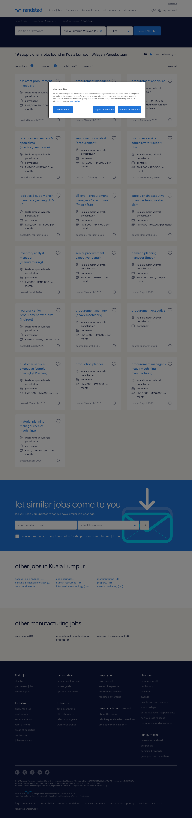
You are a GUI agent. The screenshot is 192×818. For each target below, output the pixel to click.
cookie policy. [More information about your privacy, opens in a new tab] (75, 101)
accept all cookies (129, 109)
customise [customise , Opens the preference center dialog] (63, 109)
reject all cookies (104, 109)
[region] (97, 100)
